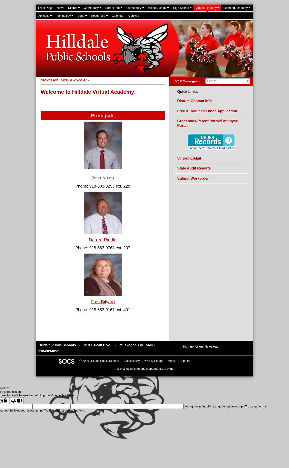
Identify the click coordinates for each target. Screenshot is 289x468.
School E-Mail (189, 158)
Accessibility (132, 360)
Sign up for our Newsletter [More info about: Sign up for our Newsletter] (201, 346)
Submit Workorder (193, 178)
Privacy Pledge (153, 360)
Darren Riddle (103, 239)
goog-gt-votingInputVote (69, 410)
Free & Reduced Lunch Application (207, 111)
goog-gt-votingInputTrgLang (238, 406)
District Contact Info (194, 101)
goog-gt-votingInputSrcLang (202, 406)
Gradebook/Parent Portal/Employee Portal (207, 123)
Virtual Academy (74, 80)
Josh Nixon (103, 177)
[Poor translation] (16, 400)
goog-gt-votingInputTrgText (36, 410)
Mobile (172, 360)
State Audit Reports (194, 168)
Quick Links (187, 91)
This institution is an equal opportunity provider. (144, 368)
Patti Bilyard (103, 301)
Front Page (49, 80)
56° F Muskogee (186, 81)
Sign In (184, 360)
